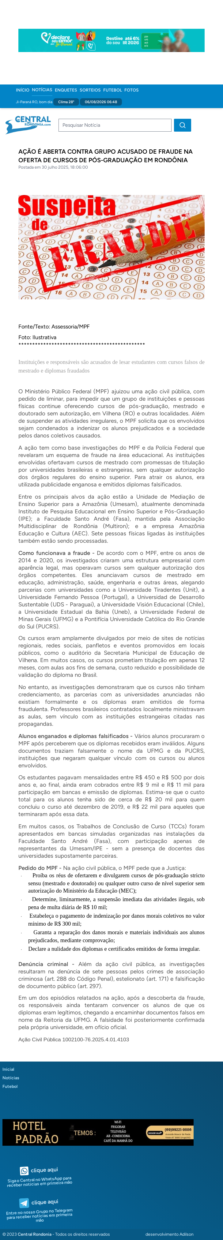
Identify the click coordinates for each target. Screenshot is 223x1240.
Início (22, 90)
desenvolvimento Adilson (170, 1234)
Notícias (42, 89)
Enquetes (66, 90)
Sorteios (90, 90)
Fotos (131, 90)
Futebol (112, 90)
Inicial (8, 1069)
